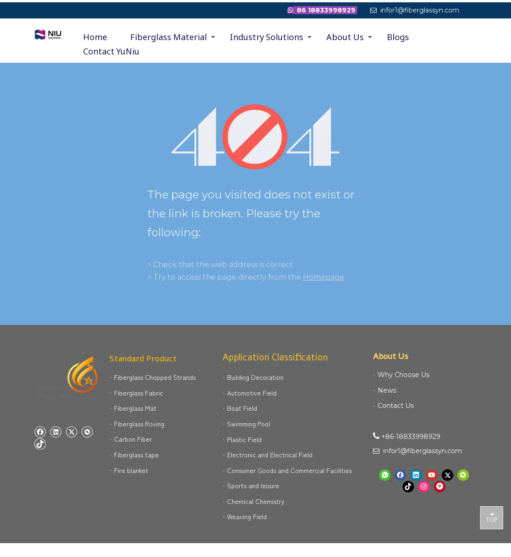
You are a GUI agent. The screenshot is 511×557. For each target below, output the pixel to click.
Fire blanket (131, 470)
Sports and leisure (253, 485)
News (387, 390)
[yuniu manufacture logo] (69, 378)
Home (95, 36)
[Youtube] (432, 475)
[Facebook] (40, 431)
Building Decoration (255, 377)
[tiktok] (40, 443)
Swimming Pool (248, 423)
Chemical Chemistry (255, 501)
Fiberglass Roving (139, 423)
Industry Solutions (266, 36)
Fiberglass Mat (135, 408)
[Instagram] (424, 486)
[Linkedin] (55, 431)
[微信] (87, 431)
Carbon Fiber (133, 438)
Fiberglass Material (168, 36)
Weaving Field (247, 516)
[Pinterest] (439, 486)
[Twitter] (71, 431)
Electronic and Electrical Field (270, 454)
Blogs (398, 36)
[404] (255, 136)
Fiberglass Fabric (138, 392)
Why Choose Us (403, 375)
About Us (345, 36)
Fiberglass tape (136, 454)
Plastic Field (244, 439)
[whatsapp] (385, 475)
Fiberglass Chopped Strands (155, 377)
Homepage (323, 277)
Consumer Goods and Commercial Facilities (289, 470)
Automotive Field (252, 392)
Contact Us (396, 405)
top (491, 517)
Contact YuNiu (111, 51)
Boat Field (242, 408)
